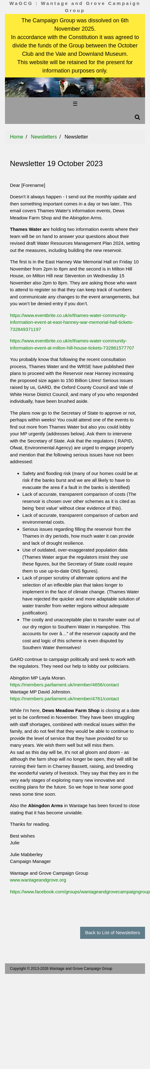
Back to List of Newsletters (112, 932)
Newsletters (44, 136)
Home (16, 136)
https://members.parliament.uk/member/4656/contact (64, 684)
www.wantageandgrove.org (38, 879)
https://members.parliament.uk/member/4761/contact (64, 698)
